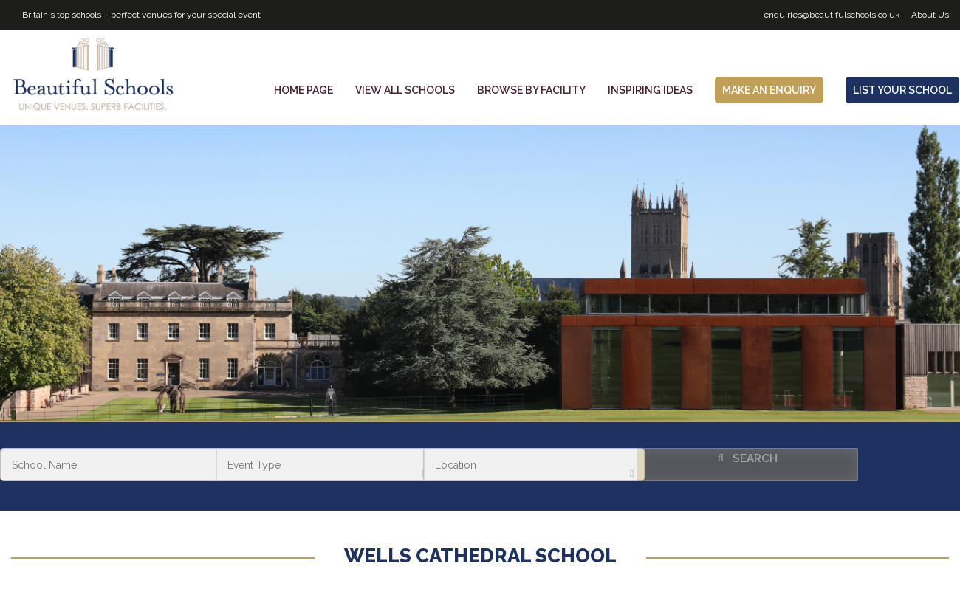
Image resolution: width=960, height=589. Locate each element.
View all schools (405, 90)
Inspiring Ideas (650, 90)
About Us (930, 15)
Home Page (303, 90)
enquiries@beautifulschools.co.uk (832, 15)
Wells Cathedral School (480, 556)
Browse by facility (531, 90)
